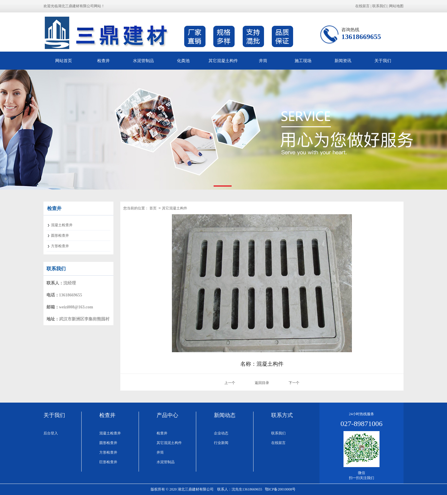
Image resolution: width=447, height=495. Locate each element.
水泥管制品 (143, 60)
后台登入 (51, 433)
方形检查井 (108, 452)
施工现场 (303, 60)
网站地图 (396, 6)
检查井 (103, 60)
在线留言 (362, 6)
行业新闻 (221, 443)
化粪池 (183, 60)
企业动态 (221, 433)
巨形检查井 (108, 462)
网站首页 (63, 60)
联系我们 (379, 6)
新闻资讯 (342, 60)
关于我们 (382, 60)
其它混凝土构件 (223, 60)
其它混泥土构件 (169, 443)
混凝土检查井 (110, 433)
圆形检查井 (108, 443)
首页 (153, 208)
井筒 (263, 60)
